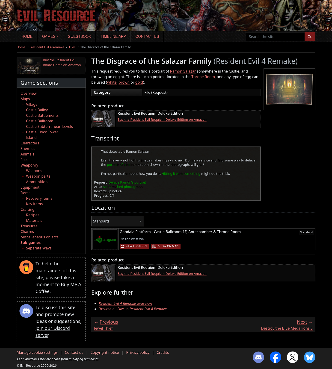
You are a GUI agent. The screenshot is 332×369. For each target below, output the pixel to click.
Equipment (30, 187)
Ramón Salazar (183, 71)
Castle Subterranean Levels (49, 126)
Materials (34, 220)
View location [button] (136, 246)
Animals (27, 154)
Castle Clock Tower (42, 132)
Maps (25, 98)
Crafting (28, 209)
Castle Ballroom (39, 120)
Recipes (32, 214)
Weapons (34, 170)
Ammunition (37, 181)
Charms (27, 231)
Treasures (29, 225)
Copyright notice (104, 352)
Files (72, 47)
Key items (34, 203)
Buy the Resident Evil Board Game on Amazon (62, 62)
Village (32, 104)
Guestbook (79, 36)
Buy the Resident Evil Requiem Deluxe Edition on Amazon (162, 119)
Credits (163, 352)
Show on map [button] (168, 246)
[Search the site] (275, 36)
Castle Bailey (37, 109)
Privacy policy (137, 352)
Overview (29, 93)
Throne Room (203, 76)
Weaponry (29, 165)
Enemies (28, 148)
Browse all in (133, 308)
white (111, 82)
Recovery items (39, 198)
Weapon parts (38, 176)
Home (27, 36)
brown (124, 82)
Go (310, 36)
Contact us (147, 36)
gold (139, 82)
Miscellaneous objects (39, 237)
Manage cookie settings (37, 352)
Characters (30, 143)
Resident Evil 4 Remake (47, 47)
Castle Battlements (42, 115)
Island (31, 137)
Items (25, 192)
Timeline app (113, 36)
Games (49, 36)
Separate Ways (38, 248)
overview (125, 303)
